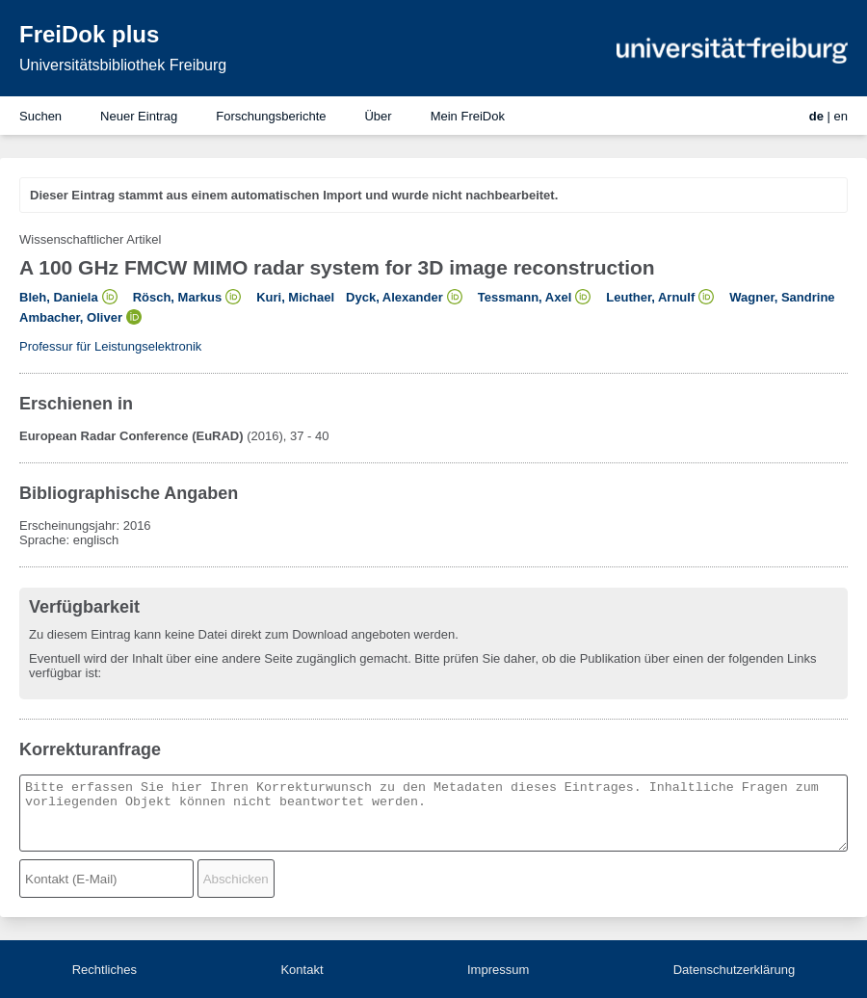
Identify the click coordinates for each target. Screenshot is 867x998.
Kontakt (301, 969)
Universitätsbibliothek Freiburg (122, 65)
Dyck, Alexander (394, 297)
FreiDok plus (89, 34)
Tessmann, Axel (525, 297)
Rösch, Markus (177, 297)
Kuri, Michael (295, 297)
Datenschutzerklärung (734, 969)
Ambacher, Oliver (70, 317)
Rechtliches (104, 969)
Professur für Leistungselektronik (110, 346)
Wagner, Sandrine (781, 297)
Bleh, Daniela (58, 297)
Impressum (498, 969)
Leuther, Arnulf (650, 297)
